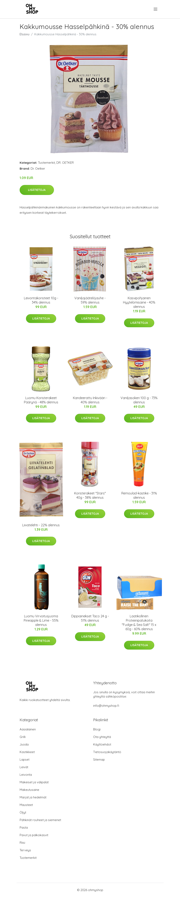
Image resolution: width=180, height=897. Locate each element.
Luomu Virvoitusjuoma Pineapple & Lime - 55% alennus (41, 620)
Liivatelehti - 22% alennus (41, 525)
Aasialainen (28, 729)
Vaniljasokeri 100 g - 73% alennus (139, 400)
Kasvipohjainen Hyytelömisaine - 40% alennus (139, 302)
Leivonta (26, 775)
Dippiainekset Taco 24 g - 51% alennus (90, 618)
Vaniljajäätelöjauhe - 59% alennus (90, 300)
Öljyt (23, 812)
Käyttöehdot (102, 744)
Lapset (24, 759)
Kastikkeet (27, 752)
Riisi (22, 843)
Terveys (25, 850)
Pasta (24, 827)
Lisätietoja (37, 190)
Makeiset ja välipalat (34, 782)
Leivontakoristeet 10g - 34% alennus (41, 300)
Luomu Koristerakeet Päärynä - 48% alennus (41, 400)
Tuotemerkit (46, 163)
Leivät (24, 767)
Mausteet (26, 805)
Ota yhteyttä (102, 737)
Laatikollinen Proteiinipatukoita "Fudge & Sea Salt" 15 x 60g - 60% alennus (139, 622)
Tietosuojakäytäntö (107, 752)
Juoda (24, 744)
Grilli (23, 737)
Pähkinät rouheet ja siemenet (40, 820)
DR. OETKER (65, 163)
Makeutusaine (29, 790)
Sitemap (99, 759)
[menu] (156, 9)
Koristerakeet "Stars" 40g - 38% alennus (90, 495)
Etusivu (24, 34)
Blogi (97, 729)
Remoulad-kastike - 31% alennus (139, 495)
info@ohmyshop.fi (106, 706)
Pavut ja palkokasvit (34, 835)
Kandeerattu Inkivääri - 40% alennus (90, 400)
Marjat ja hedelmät (33, 797)
